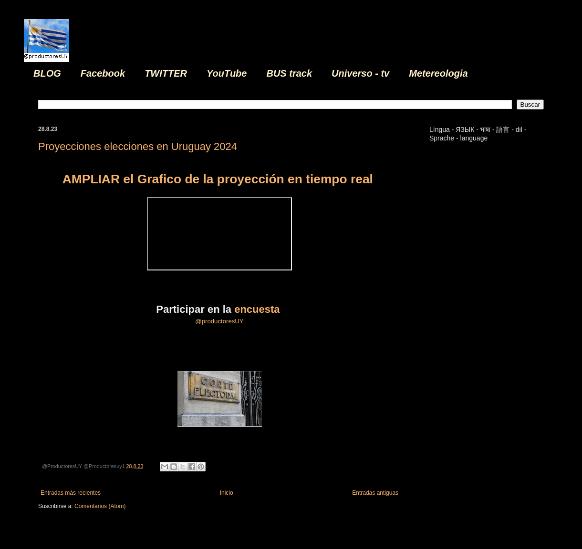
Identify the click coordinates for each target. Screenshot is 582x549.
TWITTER (166, 73)
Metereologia (438, 73)
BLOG (47, 73)
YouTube (227, 73)
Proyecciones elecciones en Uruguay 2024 (137, 146)
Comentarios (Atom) (99, 506)
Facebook (103, 73)
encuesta (258, 309)
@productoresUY (219, 321)
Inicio (226, 492)
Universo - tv (360, 73)
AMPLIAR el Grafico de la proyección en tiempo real (219, 179)
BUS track (289, 73)
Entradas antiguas (375, 492)
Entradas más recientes (71, 492)
